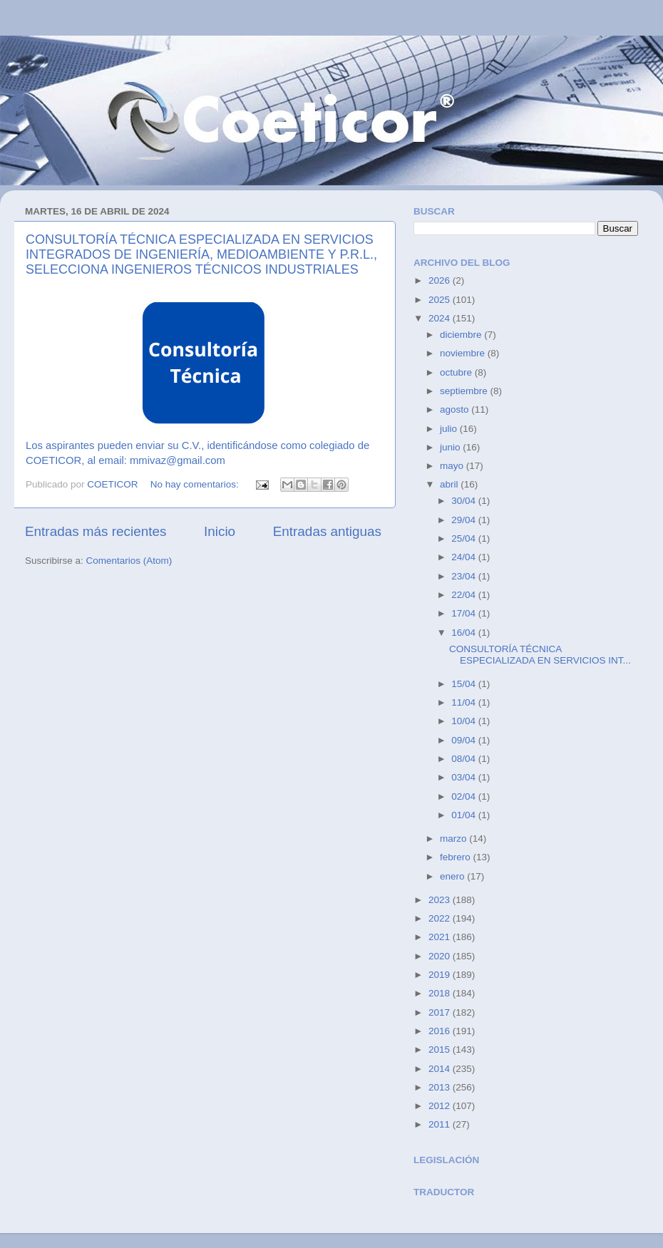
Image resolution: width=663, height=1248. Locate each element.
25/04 (464, 538)
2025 (440, 299)
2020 (440, 956)
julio (450, 428)
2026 (440, 280)
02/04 (464, 796)
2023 (440, 899)
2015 (440, 1049)
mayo (453, 465)
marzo (454, 838)
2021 (440, 937)
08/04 (464, 758)
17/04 (464, 613)
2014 (440, 1068)
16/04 (464, 632)
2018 (440, 993)
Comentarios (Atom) (129, 560)
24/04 (464, 557)
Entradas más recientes (95, 531)
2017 (440, 1012)
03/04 (464, 777)
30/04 (464, 500)
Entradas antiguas (327, 531)
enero (453, 876)
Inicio (219, 531)
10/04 (464, 721)
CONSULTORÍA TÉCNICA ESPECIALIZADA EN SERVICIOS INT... (540, 655)
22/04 (464, 594)
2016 (440, 1031)
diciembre (462, 334)
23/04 (464, 576)
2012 (440, 1105)
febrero (456, 857)
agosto (455, 409)
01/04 (464, 815)
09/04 (464, 740)
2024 (440, 318)
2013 (440, 1087)
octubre (457, 372)
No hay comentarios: (196, 484)
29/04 (464, 520)
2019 (440, 974)
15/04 (464, 684)
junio (451, 447)
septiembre (465, 391)
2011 (440, 1124)
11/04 (464, 702)
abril (450, 484)
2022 (440, 918)
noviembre (464, 353)
